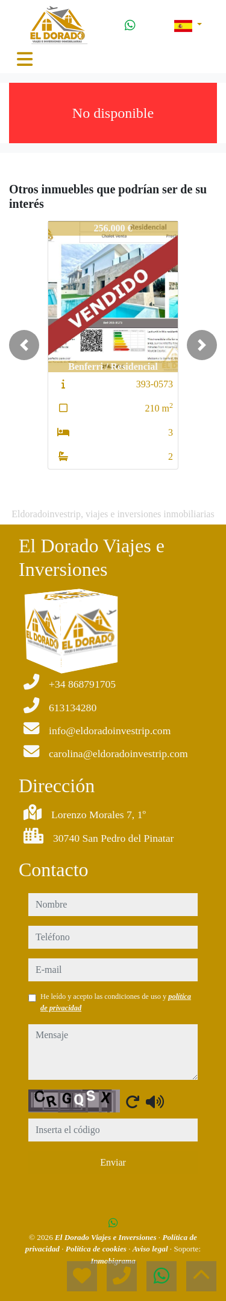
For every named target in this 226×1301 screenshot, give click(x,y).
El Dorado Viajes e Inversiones (107, 1237)
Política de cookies (97, 1248)
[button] (24, 345)
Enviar (113, 1162)
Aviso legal (151, 1248)
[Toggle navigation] (25, 59)
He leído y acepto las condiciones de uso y (115, 1002)
